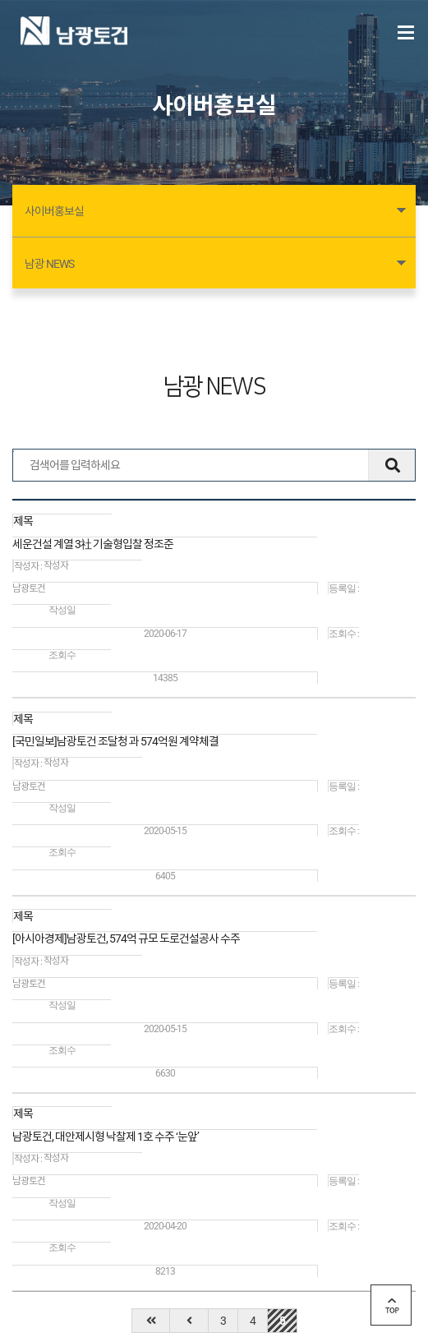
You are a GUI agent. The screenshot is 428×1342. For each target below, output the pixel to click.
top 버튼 (391, 1305)
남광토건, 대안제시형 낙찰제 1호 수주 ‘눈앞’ (105, 1136)
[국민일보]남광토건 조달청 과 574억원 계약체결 (115, 741)
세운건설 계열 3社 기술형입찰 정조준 (92, 544)
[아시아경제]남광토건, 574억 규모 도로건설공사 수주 (126, 938)
